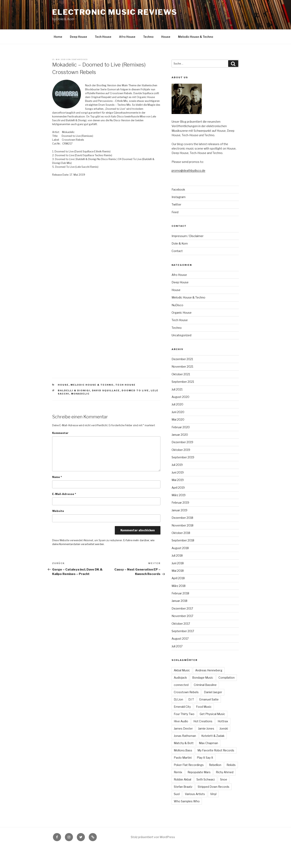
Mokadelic (80, 393)
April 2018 (178, 578)
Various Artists (195, 794)
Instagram (179, 197)
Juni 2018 (178, 563)
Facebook (178, 189)
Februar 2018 (180, 593)
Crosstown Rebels (186, 692)
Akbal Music (182, 670)
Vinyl (213, 794)
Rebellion (215, 765)
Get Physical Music (212, 714)
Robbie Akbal (182, 779)
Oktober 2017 (181, 623)
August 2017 (180, 638)
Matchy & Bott (184, 743)
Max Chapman (208, 743)
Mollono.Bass (183, 750)
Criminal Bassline (205, 685)
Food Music (204, 706)
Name (57, 477)
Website (58, 511)
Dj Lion (178, 699)
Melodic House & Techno (195, 36)
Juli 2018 (177, 555)
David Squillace (106, 390)
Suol (177, 794)
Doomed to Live (135, 390)
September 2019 (183, 457)
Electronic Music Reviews (114, 12)
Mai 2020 (178, 419)
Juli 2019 (177, 464)
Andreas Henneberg (208, 670)
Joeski (223, 728)
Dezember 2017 (182, 608)
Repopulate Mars (199, 772)
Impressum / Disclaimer (187, 236)
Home (58, 36)
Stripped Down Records (213, 786)
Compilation (226, 677)
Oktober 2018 (181, 533)
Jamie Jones (206, 728)
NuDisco (177, 305)
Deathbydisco (80, 59)
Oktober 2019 (181, 449)
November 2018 (182, 525)
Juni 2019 (178, 472)
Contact (177, 251)
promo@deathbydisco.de (188, 170)
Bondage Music (202, 677)
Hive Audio (181, 721)
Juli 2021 (177, 389)
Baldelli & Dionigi (74, 390)
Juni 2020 (178, 412)
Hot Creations (202, 721)
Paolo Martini (183, 757)
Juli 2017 (177, 646)
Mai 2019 (178, 480)
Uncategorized (181, 335)
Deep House (78, 36)
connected (181, 685)
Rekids (231, 765)
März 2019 (179, 495)
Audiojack (180, 677)
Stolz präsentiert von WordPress (153, 837)
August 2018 (180, 548)
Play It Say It (205, 757)
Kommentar (60, 433)
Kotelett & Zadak (213, 735)
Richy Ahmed (224, 772)
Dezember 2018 (182, 517)
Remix (178, 772)
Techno (148, 36)
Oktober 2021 (181, 374)
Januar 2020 (180, 434)
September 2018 (183, 540)
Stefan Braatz (183, 786)
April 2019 (178, 487)
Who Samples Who (187, 801)
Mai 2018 (178, 570)
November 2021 (182, 366)
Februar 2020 (181, 427)
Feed (175, 212)
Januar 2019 (179, 510)
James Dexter (183, 728)
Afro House (127, 36)
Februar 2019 (180, 502)
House (165, 36)
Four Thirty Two (184, 714)
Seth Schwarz (205, 779)
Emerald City (182, 706)
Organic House (182, 312)
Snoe (223, 779)
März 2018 (179, 586)
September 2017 (183, 631)
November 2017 (182, 616)
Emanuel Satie (209, 699)
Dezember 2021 (182, 359)
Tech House (103, 36)
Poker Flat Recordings (189, 765)
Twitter (176, 204)
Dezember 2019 (182, 442)
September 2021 (183, 381)
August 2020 (180, 397)
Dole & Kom (180, 243)
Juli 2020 (177, 404)
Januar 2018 (179, 600)
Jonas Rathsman (185, 735)
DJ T (191, 699)
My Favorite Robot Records (215, 750)
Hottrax (223, 721)
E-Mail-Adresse (64, 494)
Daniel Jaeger (213, 692)
